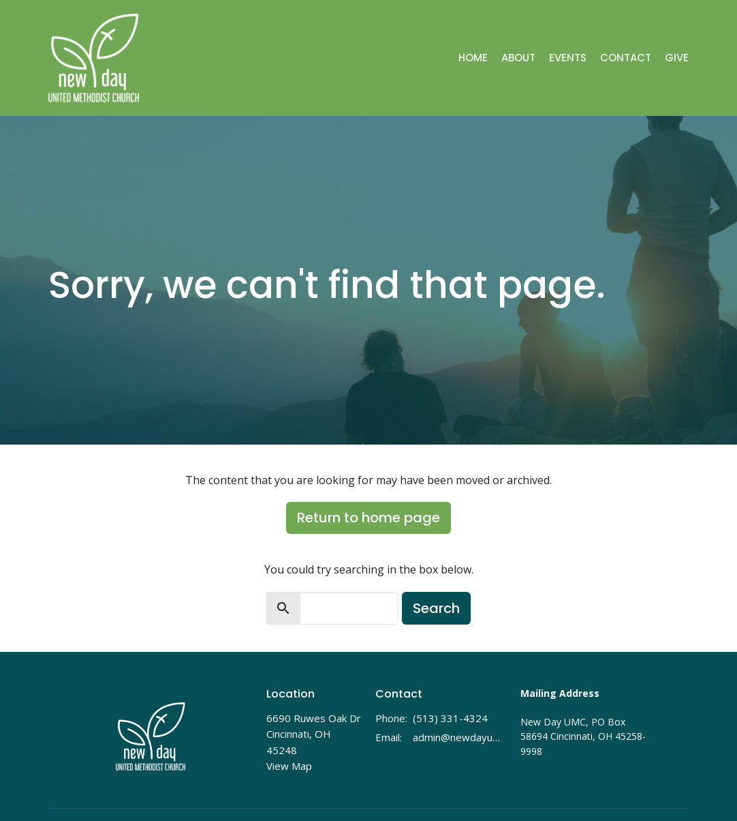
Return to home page (368, 517)
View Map (289, 766)
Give (677, 57)
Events (567, 57)
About (518, 57)
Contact (625, 57)
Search (436, 608)
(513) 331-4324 (450, 718)
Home (473, 57)
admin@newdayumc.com (460, 737)
